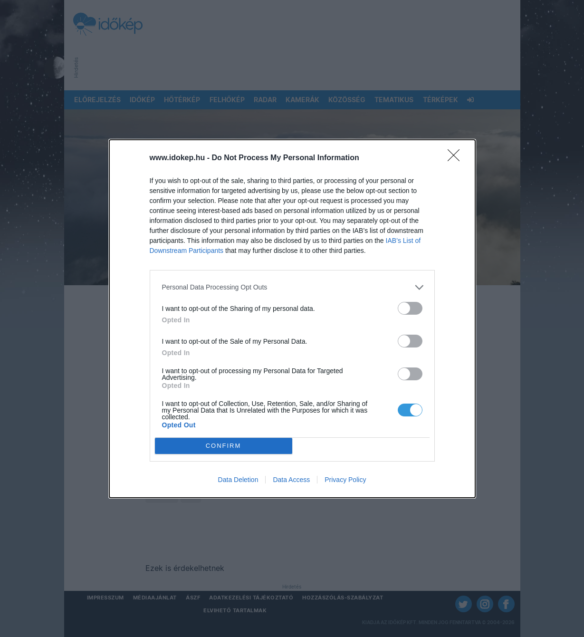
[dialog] (292, 319)
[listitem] (292, 287)
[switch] (410, 308)
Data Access (291, 479)
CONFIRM (223, 445)
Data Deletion (238, 479)
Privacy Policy (345, 479)
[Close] (457, 158)
